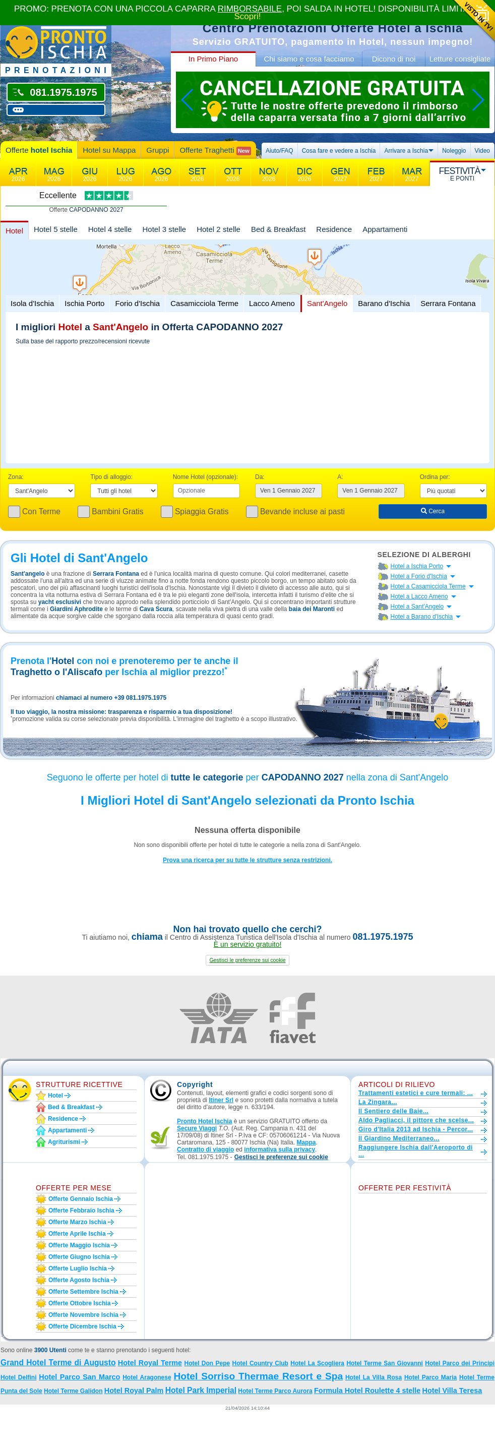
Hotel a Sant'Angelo (417, 606)
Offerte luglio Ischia (77, 1268)
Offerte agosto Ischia (78, 1280)
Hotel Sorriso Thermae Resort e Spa (258, 1376)
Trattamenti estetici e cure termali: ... (415, 1093)
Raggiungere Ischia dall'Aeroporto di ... (415, 1151)
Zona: (16, 476)
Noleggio (454, 150)
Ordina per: (435, 476)
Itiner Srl (221, 1100)
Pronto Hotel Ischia (204, 1121)
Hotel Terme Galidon (73, 1391)
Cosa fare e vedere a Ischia (339, 150)
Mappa (306, 1142)
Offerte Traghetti (215, 150)
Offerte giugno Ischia (79, 1256)
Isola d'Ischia (32, 303)
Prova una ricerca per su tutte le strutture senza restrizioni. (247, 860)
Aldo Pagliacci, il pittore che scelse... (416, 1120)
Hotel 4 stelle (110, 229)
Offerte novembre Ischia (83, 1314)
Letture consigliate (460, 58)
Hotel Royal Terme (150, 1363)
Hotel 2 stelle (218, 229)
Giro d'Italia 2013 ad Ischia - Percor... (415, 1129)
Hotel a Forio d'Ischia (419, 576)
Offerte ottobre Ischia (79, 1303)
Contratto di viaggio (205, 1149)
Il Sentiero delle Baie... (393, 1111)
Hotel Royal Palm (134, 1390)
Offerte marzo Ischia (77, 1222)
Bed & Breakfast (278, 229)
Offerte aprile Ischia (77, 1233)
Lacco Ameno (272, 303)
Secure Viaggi (197, 1128)
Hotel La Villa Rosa (373, 1377)
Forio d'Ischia (137, 303)
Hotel (14, 230)
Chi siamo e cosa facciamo (309, 58)
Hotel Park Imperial (200, 1390)
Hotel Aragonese (146, 1377)
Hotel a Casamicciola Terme (428, 586)
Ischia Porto (84, 303)
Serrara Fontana (447, 303)
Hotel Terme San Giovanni (384, 1363)
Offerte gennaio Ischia (80, 1198)
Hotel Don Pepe (207, 1363)
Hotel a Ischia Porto (417, 566)
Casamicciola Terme (204, 303)
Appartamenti (384, 229)
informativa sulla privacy (279, 1149)
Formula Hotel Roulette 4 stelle (367, 1390)
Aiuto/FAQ (279, 150)
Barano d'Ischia (384, 303)
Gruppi (157, 150)
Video (482, 150)
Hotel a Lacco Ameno (419, 596)
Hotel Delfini (18, 1377)
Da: (260, 476)
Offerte (39, 150)
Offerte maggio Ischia (79, 1245)
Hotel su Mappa (109, 150)
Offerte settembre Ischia (83, 1291)
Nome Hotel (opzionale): (205, 476)
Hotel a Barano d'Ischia (422, 616)
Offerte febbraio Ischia (81, 1210)
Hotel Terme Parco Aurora (275, 1391)
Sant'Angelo (327, 303)
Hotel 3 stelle (164, 229)
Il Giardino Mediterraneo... (399, 1138)
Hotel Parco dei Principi (459, 1363)
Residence (334, 229)
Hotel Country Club (260, 1363)
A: (340, 476)
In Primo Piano (213, 58)
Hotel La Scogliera (317, 1363)
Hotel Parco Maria (430, 1377)
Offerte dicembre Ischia (82, 1326)
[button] (247, 960)
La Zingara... (377, 1102)
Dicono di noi (394, 58)
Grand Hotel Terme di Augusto (58, 1362)
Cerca (433, 511)
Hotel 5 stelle (56, 229)
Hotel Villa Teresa (452, 1390)
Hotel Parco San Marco (79, 1377)
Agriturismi (64, 1141)
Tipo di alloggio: (111, 476)
